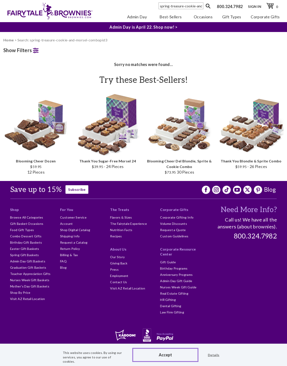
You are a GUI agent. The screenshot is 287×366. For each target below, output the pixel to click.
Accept (165, 354)
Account (66, 224)
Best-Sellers (170, 16)
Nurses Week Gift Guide (178, 287)
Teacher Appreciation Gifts (30, 274)
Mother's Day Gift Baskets (29, 286)
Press (114, 269)
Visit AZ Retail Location (27, 299)
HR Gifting (168, 300)
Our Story (117, 257)
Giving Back (118, 263)
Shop (14, 209)
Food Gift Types (22, 230)
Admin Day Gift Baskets (27, 261)
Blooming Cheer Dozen (35, 133)
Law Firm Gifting (172, 312)
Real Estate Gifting (174, 293)
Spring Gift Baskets (24, 255)
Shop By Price (20, 292)
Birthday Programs (173, 268)
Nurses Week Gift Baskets (30, 280)
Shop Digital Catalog (75, 230)
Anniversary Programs (176, 275)
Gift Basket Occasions (26, 224)
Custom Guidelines (174, 236)
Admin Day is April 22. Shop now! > (143, 27)
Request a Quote (173, 230)
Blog (270, 189)
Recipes (116, 236)
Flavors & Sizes (121, 217)
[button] (35, 49)
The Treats (119, 209)
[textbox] (181, 5)
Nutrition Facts (121, 230)
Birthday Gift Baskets (26, 242)
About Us (118, 249)
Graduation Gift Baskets (28, 267)
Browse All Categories (26, 217)
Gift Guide (168, 262)
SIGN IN (254, 6)
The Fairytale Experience (128, 224)
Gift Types (231, 16)
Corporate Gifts (265, 16)
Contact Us (118, 282)
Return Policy (70, 249)
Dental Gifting (170, 306)
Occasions (203, 16)
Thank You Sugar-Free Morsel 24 (107, 130)
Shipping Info (70, 236)
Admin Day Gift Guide (176, 281)
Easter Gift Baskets (24, 249)
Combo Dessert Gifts (26, 236)
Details (214, 355)
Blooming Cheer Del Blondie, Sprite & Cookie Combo (179, 133)
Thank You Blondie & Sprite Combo (251, 130)
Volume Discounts (173, 224)
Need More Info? (249, 210)
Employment (119, 276)
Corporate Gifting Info (177, 217)
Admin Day (137, 16)
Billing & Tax (69, 255)
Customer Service (73, 217)
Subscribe (76, 189)
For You (66, 209)
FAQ (63, 261)
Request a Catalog (73, 242)
